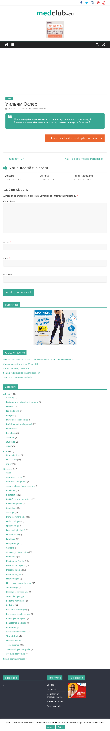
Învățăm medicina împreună (19, 424)
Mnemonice (11, 428)
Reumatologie (12, 627)
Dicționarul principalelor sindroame (22, 402)
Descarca (7, 469)
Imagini (9, 415)
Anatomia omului (14, 477)
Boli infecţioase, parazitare (18, 499)
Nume (7, 242)
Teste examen (12, 645)
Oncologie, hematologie (17, 592)
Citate (9, 99)
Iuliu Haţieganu (83, 175)
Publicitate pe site (55, 701)
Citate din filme (13, 455)
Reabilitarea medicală (16, 622)
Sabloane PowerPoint (16, 631)
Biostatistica (12, 494)
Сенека (44, 175)
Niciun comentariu (37, 108)
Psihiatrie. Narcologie (16, 609)
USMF (9, 446)
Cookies (50, 684)
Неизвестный (13, 158)
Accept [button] (50, 727)
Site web (7, 274)
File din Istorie (12, 411)
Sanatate (10, 437)
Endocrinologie (13, 521)
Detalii (60, 727)
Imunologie (11, 556)
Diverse (9, 406)
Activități (10, 397)
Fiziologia (10, 539)
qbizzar (24, 108)
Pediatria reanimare (15, 600)
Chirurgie (10, 512)
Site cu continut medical (14, 659)
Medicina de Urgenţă (15, 565)
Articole (6, 394)
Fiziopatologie (12, 543)
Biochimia (10, 490)
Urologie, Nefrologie (15, 653)
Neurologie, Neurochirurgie (18, 583)
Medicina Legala (13, 574)
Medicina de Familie (15, 561)
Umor (8, 464)
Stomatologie (12, 636)
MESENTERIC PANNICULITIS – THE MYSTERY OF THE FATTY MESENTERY (38, 359)
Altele (8, 472)
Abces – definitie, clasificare (16, 368)
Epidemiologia (12, 525)
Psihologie (11, 433)
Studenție (10, 441)
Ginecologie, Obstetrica (17, 552)
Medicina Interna (14, 569)
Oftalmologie (12, 587)
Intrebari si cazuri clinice (17, 419)
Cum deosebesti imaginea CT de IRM (20, 364)
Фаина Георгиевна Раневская (86, 158)
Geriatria (10, 547)
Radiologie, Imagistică (16, 618)
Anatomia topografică (16, 481)
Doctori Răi (11, 459)
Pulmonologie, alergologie (18, 614)
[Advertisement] (55, 69)
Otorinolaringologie (15, 596)
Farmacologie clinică (15, 530)
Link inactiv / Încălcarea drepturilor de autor (74, 138)
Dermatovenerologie (15, 516)
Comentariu (9, 201)
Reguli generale (54, 706)
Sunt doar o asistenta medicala (17, 377)
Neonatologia (12, 578)
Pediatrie (10, 605)
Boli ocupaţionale (14, 503)
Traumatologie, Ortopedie (18, 649)
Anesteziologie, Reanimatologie (21, 486)
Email (6, 258)
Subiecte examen (14, 640)
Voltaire (9, 175)
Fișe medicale (12, 534)
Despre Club (52, 689)
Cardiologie (11, 508)
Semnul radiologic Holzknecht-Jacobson (21, 372)
